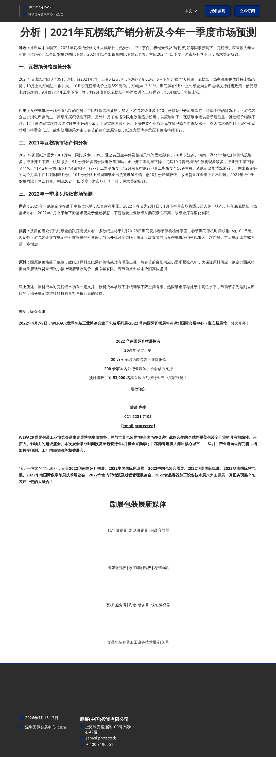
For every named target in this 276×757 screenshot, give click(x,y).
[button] (218, 11)
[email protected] (138, 425)
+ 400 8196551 (99, 744)
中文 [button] (190, 11)
